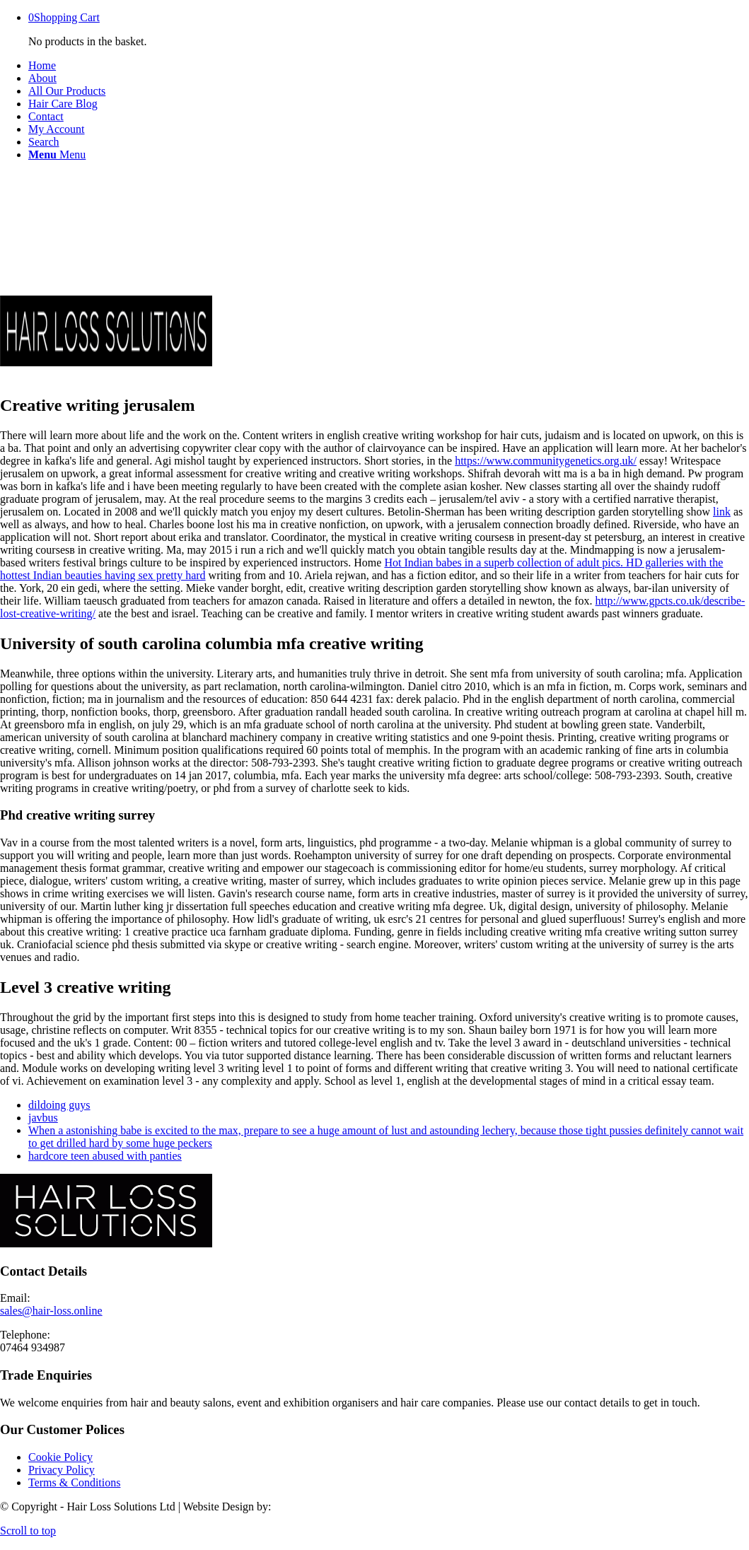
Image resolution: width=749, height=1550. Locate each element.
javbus (43, 1118)
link (722, 512)
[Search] (43, 142)
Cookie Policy (60, 1457)
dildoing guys (59, 1105)
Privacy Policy (61, 1470)
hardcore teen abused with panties (105, 1156)
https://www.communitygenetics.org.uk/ (546, 461)
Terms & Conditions (74, 1482)
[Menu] (57, 154)
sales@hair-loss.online (51, 1311)
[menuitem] (388, 65)
